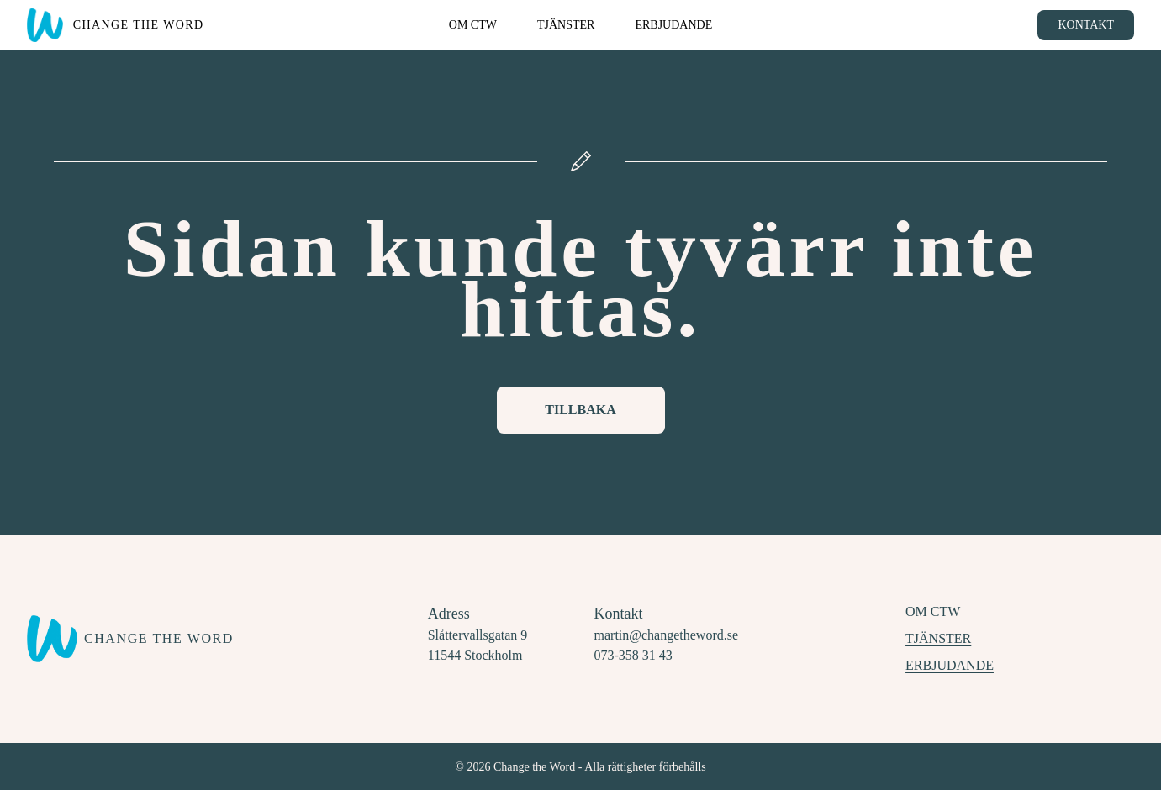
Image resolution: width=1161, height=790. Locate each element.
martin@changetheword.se (666, 635)
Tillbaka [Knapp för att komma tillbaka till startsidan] (580, 410)
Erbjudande (949, 665)
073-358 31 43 (633, 655)
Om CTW (932, 611)
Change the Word (138, 24)
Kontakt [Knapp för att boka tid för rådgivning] (1086, 24)
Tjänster (938, 638)
